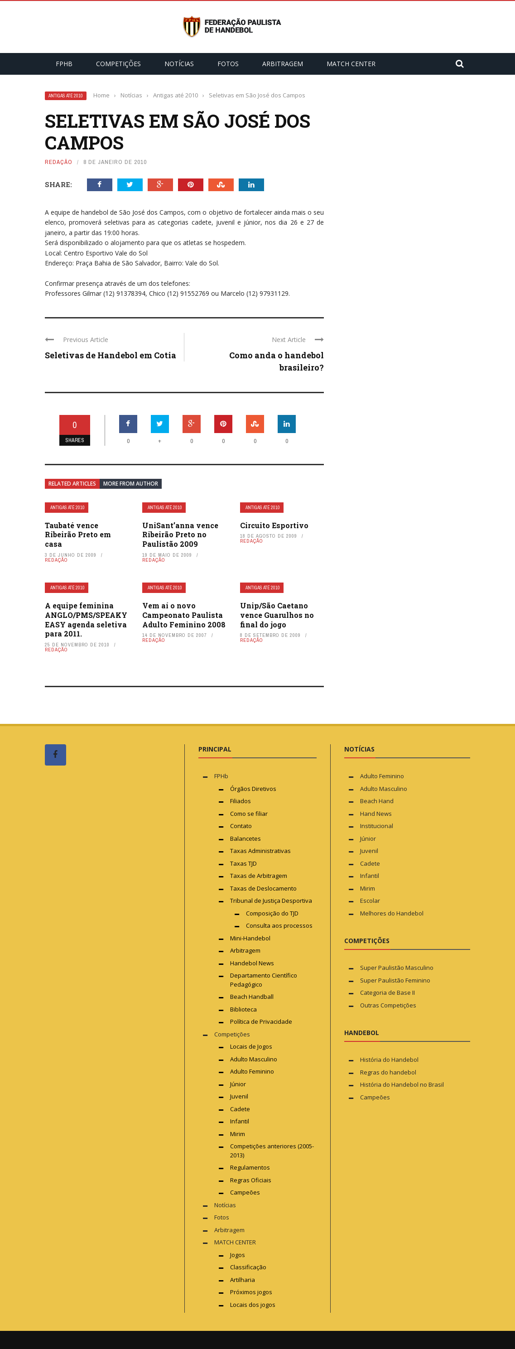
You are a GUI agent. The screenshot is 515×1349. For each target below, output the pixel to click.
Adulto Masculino (253, 1059)
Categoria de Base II (387, 992)
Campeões (245, 1192)
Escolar (370, 900)
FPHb (64, 63)
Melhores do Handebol (392, 913)
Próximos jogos (251, 1292)
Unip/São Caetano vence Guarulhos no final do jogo (277, 615)
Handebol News (252, 963)
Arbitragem (282, 63)
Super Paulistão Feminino (395, 980)
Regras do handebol (388, 1072)
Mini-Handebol (250, 938)
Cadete (240, 1109)
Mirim (237, 1134)
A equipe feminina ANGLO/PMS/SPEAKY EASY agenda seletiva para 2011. (86, 619)
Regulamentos (250, 1167)
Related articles (72, 483)
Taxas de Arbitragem (258, 876)
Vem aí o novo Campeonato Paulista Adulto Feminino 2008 (184, 615)
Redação (58, 162)
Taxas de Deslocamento (263, 888)
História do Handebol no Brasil (402, 1084)
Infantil (239, 1121)
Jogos (237, 1255)
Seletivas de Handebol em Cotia (110, 355)
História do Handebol (389, 1059)
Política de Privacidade (261, 1021)
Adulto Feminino (252, 1071)
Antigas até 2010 (65, 96)
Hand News (376, 813)
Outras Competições (388, 1005)
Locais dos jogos (252, 1305)
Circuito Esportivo (274, 525)
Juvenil (239, 1096)
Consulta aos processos (279, 925)
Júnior (238, 1084)
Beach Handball (252, 996)
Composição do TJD (272, 913)
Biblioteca (244, 1009)
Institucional (376, 826)
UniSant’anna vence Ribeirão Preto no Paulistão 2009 (180, 534)
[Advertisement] (113, 944)
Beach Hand (377, 801)
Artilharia (242, 1280)
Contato (241, 826)
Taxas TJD (243, 863)
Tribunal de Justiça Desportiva (271, 900)
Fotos (228, 63)
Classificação (248, 1267)
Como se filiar (249, 813)
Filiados (240, 801)
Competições (118, 63)
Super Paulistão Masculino (396, 968)
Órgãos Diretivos (253, 789)
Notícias (179, 63)
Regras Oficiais (250, 1180)
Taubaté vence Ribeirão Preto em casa (78, 534)
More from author (130, 483)
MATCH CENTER (351, 63)
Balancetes (245, 838)
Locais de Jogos (251, 1046)
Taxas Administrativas (260, 851)
